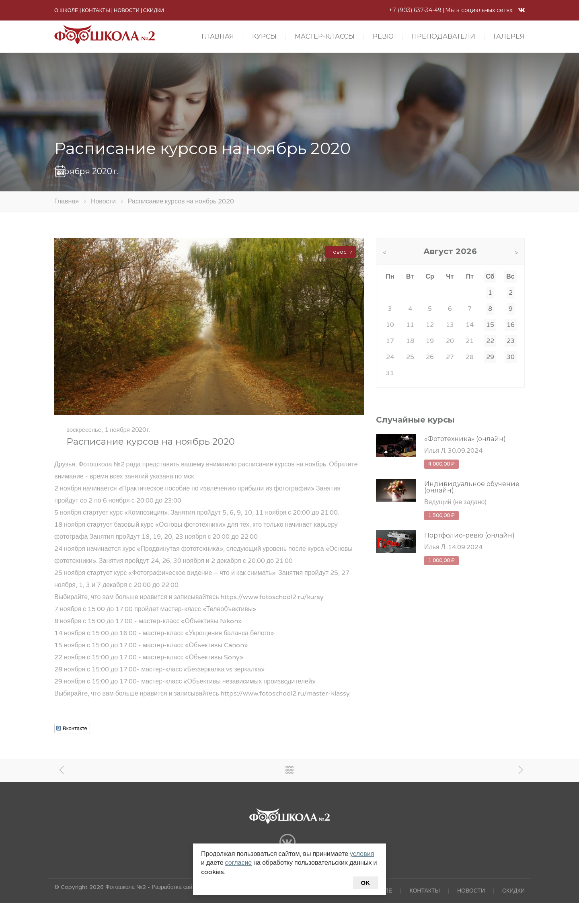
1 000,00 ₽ (441, 560)
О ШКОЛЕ (66, 10)
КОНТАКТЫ (96, 10)
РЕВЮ (383, 36)
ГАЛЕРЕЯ (509, 36)
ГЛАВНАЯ (217, 36)
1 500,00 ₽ (441, 515)
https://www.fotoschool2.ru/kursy (272, 597)
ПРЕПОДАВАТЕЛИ (443, 36)
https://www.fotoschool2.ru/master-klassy (285, 694)
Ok (365, 882)
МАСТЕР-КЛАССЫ (325, 36)
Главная (66, 201)
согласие (238, 863)
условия (362, 854)
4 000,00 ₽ (441, 464)
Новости (103, 201)
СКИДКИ (153, 10)
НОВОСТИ (127, 10)
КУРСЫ (264, 36)
